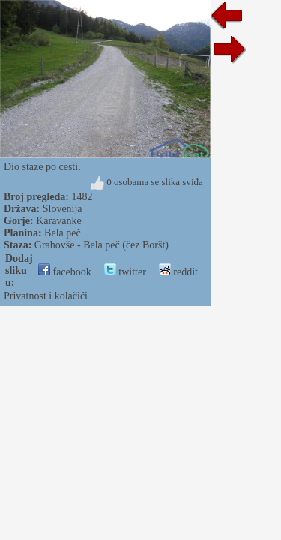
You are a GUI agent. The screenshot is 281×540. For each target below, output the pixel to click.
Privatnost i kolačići (46, 296)
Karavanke (59, 220)
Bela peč (62, 232)
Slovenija (62, 208)
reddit (178, 272)
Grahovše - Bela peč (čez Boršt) (101, 244)
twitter (125, 272)
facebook (64, 272)
